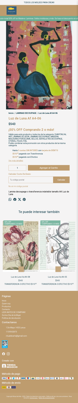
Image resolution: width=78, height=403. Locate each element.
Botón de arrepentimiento (46, 398)
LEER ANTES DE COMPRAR (13, 312)
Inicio (4, 301)
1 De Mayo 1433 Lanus (13, 327)
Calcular (61, 180)
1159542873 (9, 332)
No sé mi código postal (18, 186)
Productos (6, 306)
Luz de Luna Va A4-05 (57, 277)
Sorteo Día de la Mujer (11, 315)
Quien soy (6, 303)
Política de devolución (11, 318)
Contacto (6, 309)
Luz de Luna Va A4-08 (20, 277)
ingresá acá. (34, 398)
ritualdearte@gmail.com (14, 336)
